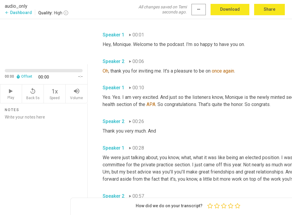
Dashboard (18, 12)
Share (269, 9)
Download (230, 9)
